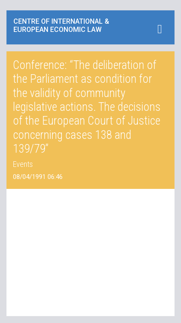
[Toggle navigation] (160, 29)
